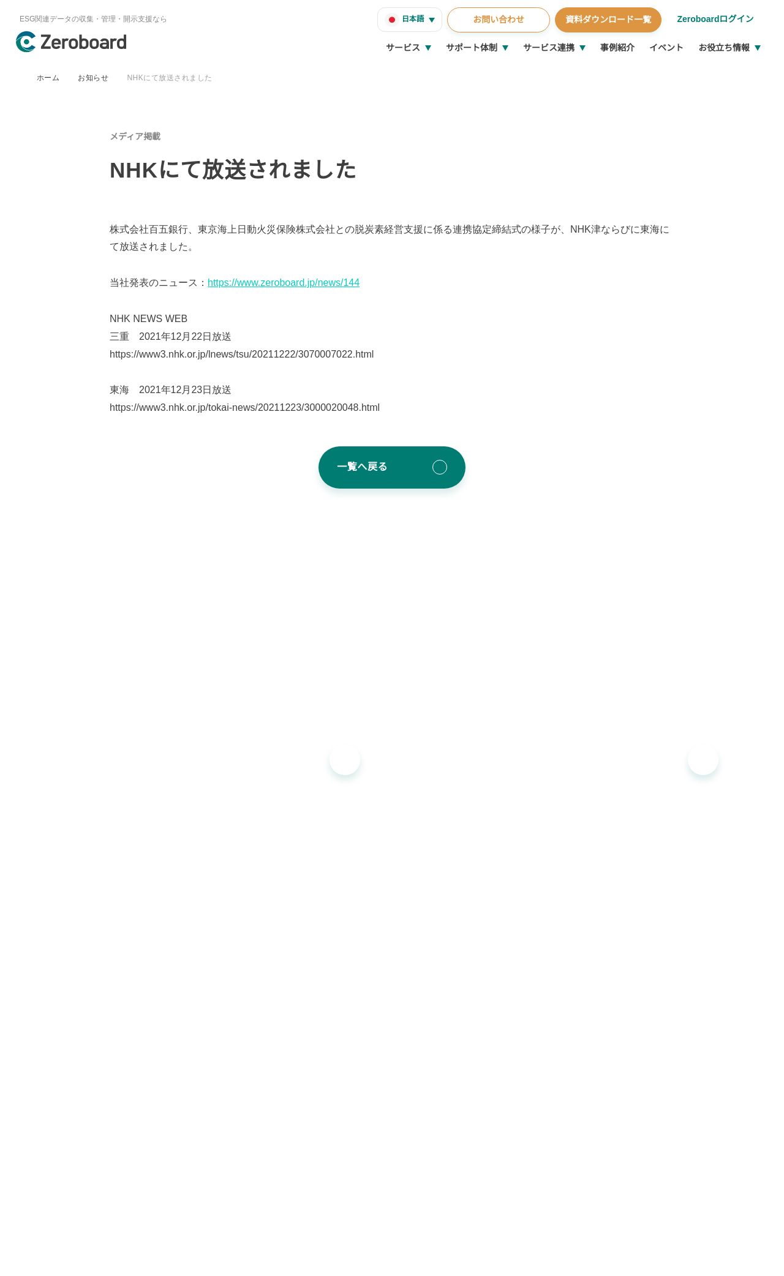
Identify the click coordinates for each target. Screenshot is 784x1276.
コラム (653, 929)
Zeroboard (243, 909)
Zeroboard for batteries (270, 950)
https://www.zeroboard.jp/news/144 (290, 283)
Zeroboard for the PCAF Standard (289, 1010)
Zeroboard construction (270, 970)
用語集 (653, 990)
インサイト (661, 909)
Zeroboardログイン (714, 19)
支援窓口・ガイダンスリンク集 (700, 950)
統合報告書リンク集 (678, 970)
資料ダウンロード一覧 (606, 19)
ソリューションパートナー (482, 983)
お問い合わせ (496, 19)
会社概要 (643, 1040)
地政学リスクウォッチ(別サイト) (284, 1051)
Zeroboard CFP (252, 990)
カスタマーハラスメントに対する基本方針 (215, 1252)
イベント (666, 48)
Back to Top (729, 1175)
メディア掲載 (135, 136)
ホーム (48, 77)
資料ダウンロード (674, 1010)
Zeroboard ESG (252, 929)
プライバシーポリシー (331, 1252)
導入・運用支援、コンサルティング (499, 909)
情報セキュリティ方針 (99, 1252)
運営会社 (39, 1252)
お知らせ (93, 77)
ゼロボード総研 (461, 929)
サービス (403, 48)
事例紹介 (617, 48)
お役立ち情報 (724, 48)
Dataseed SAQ (249, 1030)
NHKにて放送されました (169, 77)
